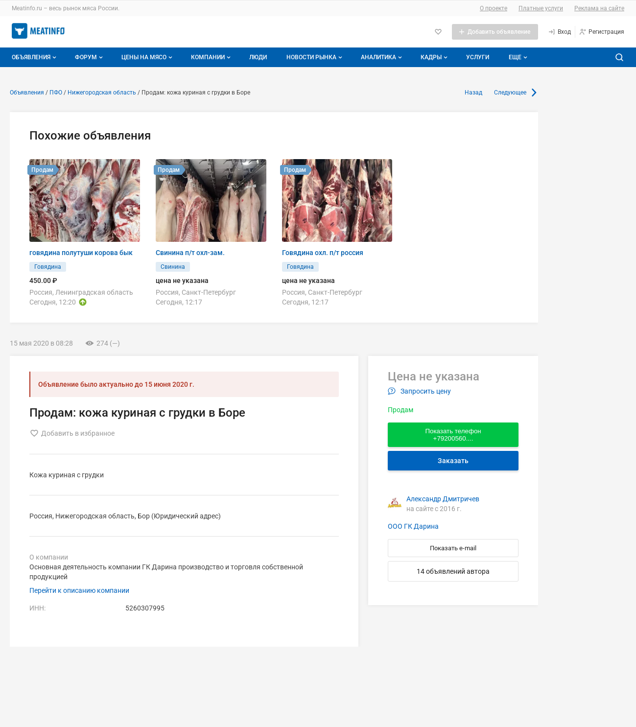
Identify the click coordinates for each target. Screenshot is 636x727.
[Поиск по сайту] (619, 57)
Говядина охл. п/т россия (322, 253)
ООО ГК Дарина (413, 526)
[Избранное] (438, 32)
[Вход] (559, 32)
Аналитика (382, 57)
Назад (473, 92)
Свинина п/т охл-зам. (190, 253)
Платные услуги (540, 8)
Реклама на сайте (599, 8)
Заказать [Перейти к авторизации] (453, 461)
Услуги (477, 57)
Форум (90, 57)
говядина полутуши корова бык (81, 253)
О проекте (493, 8)
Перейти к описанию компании (79, 590)
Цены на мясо (147, 57)
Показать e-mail (453, 548)
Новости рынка (315, 57)
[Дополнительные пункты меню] (517, 57)
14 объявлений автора (453, 571)
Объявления (35, 57)
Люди (258, 57)
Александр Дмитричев (442, 499)
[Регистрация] (601, 32)
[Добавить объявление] (495, 32)
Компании (212, 57)
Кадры (435, 57)
